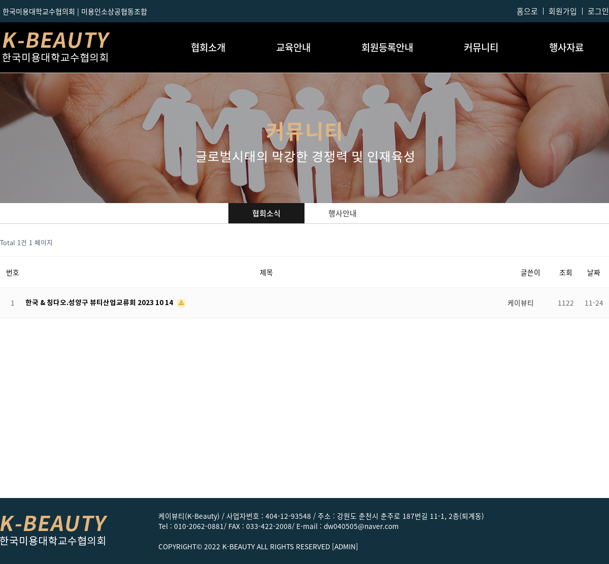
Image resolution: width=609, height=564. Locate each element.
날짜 (593, 272)
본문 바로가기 (0, 0)
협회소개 (208, 47)
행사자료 (566, 47)
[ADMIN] (345, 546)
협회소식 (266, 213)
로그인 (598, 11)
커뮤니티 (481, 47)
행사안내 (342, 213)
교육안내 (293, 47)
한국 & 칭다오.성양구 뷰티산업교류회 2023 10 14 (100, 302)
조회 (565, 272)
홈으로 (527, 11)
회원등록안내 (387, 47)
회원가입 (563, 11)
